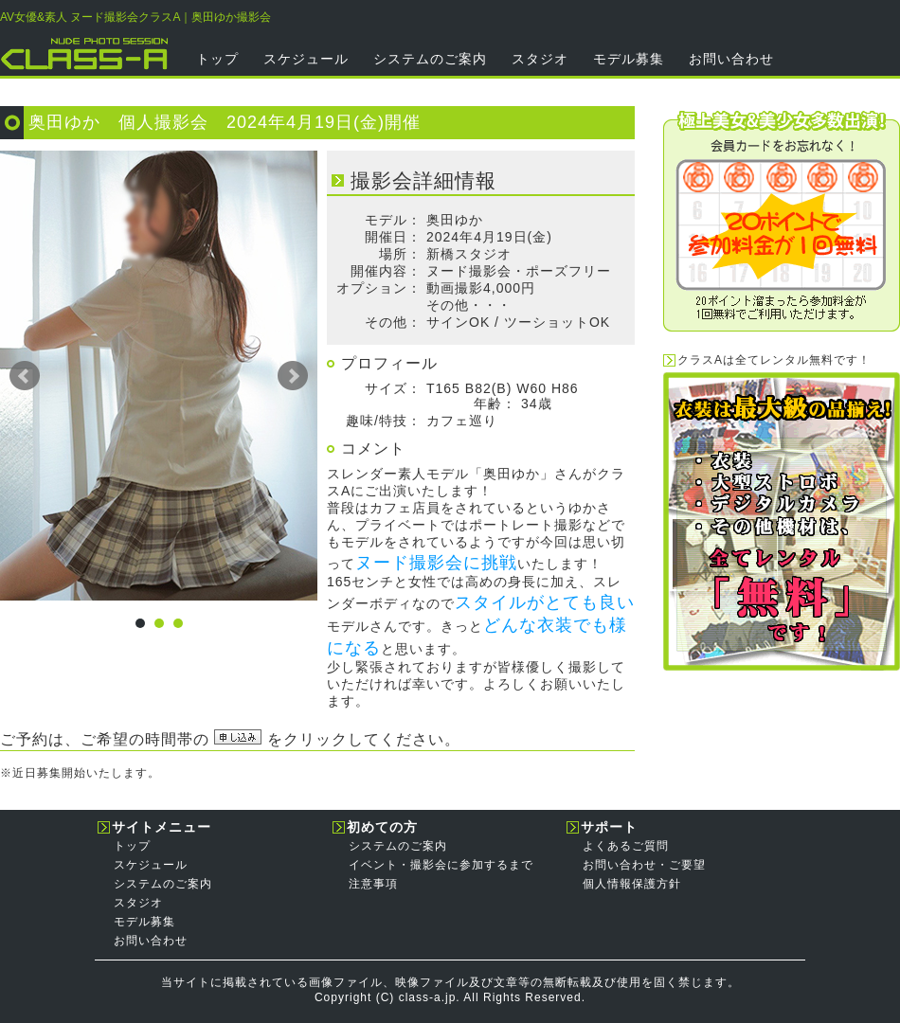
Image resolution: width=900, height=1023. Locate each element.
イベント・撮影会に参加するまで (441, 864)
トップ (217, 58)
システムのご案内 (430, 58)
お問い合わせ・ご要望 (644, 864)
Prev (24, 376)
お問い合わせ (731, 58)
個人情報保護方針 (632, 883)
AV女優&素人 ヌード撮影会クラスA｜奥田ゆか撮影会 (135, 17)
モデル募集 (628, 58)
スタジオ (540, 58)
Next (293, 376)
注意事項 (373, 883)
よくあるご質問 (626, 845)
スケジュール (306, 58)
